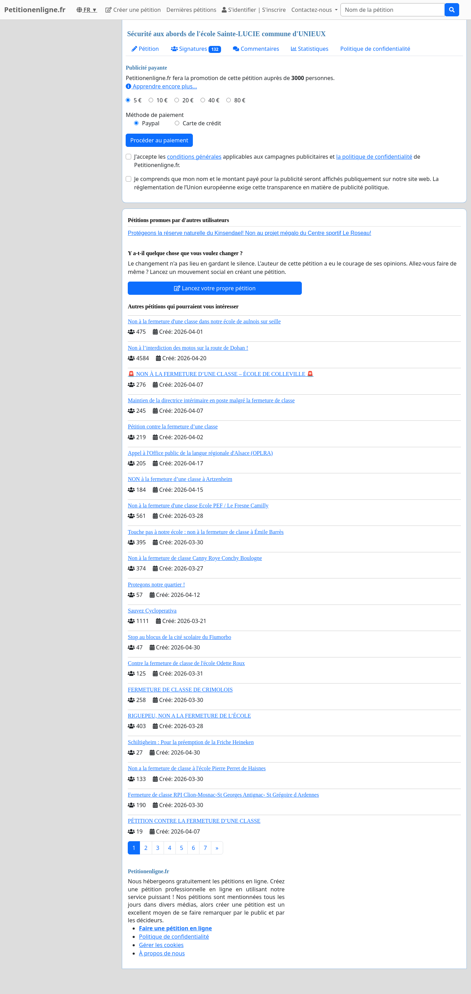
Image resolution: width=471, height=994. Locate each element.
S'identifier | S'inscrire (254, 10)
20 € (188, 100)
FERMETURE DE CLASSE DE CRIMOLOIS (180, 690)
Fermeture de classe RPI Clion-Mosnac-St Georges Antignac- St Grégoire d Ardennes (223, 795)
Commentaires (256, 49)
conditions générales (194, 156)
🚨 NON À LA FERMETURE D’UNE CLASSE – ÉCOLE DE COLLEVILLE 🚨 (221, 374)
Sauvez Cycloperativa (152, 611)
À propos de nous (162, 953)
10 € (161, 100)
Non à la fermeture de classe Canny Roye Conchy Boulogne (195, 558)
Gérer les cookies (161, 945)
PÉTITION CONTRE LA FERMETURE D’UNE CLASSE (194, 821)
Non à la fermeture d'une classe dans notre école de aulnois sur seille (204, 321)
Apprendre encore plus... (161, 86)
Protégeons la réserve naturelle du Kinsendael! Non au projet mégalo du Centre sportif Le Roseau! (249, 233)
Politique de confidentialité (375, 49)
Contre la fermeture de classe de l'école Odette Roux (186, 663)
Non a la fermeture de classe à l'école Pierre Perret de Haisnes (197, 768)
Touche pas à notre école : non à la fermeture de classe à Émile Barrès (206, 532)
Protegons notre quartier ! (156, 584)
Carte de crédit (202, 123)
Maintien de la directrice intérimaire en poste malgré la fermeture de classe (211, 400)
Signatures (196, 49)
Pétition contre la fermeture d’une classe (173, 426)
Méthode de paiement (155, 115)
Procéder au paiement (159, 140)
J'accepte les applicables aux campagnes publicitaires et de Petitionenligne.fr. (277, 161)
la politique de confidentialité (374, 156)
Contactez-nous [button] (312, 10)
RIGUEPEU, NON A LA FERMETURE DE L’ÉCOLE (189, 716)
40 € (214, 100)
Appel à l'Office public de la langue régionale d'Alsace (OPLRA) (200, 453)
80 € (239, 100)
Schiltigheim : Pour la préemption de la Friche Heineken (191, 742)
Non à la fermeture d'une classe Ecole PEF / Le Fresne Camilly (198, 505)
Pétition (145, 49)
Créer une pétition (133, 10)
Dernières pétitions (191, 10)
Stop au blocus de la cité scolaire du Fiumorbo (179, 637)
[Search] (392, 9)
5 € (137, 100)
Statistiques (310, 49)
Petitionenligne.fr (34, 9)
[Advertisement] (56, 124)
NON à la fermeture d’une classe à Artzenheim (180, 479)
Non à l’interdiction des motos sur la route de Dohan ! (188, 348)
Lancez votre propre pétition (215, 288)
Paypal (150, 123)
